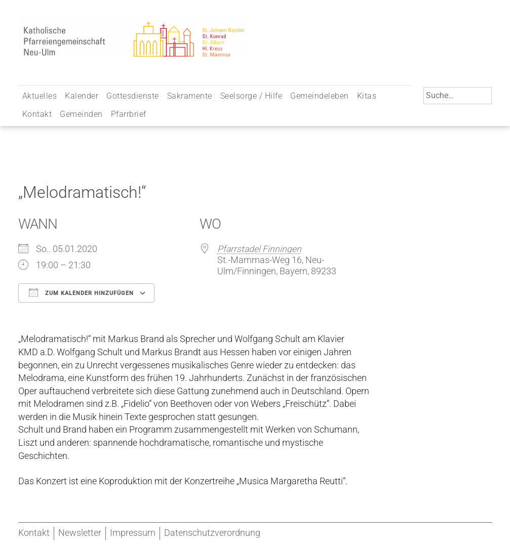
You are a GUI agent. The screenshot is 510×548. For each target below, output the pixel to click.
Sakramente (189, 96)
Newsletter (79, 533)
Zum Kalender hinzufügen (81, 292)
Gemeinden (81, 114)
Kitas (367, 96)
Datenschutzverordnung (212, 533)
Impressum (132, 533)
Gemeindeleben (319, 96)
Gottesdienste (132, 96)
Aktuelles (39, 96)
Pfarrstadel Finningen (259, 249)
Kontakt (37, 114)
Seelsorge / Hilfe (251, 96)
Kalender (81, 96)
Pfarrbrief (128, 114)
